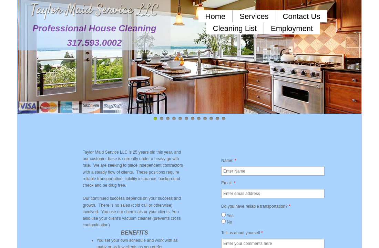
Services (253, 16)
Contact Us (301, 16)
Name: (228, 160)
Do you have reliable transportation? (255, 206)
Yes (227, 215)
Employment (292, 28)
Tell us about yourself (242, 232)
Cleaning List (235, 28)
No (226, 222)
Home (215, 16)
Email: (228, 182)
